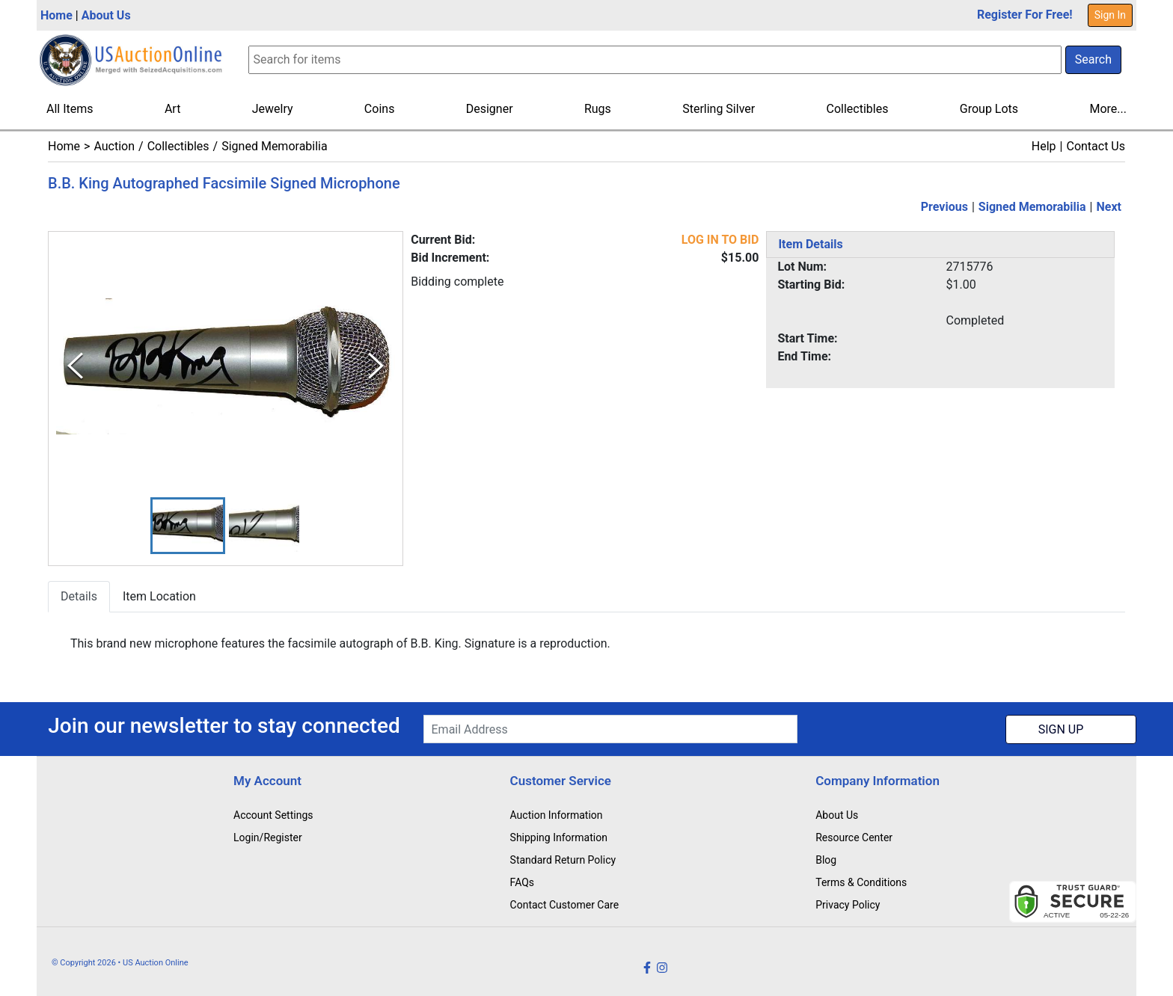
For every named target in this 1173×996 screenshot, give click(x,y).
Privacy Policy (847, 905)
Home (56, 15)
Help (1044, 146)
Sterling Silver (718, 109)
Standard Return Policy (563, 860)
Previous (944, 207)
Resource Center (853, 837)
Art (172, 109)
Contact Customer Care (564, 905)
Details (79, 597)
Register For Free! (1025, 14)
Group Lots (989, 109)
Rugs (597, 109)
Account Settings (273, 815)
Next (1109, 207)
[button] (187, 526)
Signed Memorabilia (274, 146)
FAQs (522, 882)
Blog (825, 860)
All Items (70, 109)
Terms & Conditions (861, 882)
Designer (489, 109)
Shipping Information (558, 837)
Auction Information (556, 815)
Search (1093, 59)
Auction (114, 146)
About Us (106, 15)
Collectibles (858, 109)
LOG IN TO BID (720, 240)
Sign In (1110, 15)
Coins (379, 109)
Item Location (159, 597)
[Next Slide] (376, 366)
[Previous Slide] (75, 366)
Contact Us (1095, 146)
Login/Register (267, 837)
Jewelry (272, 109)
